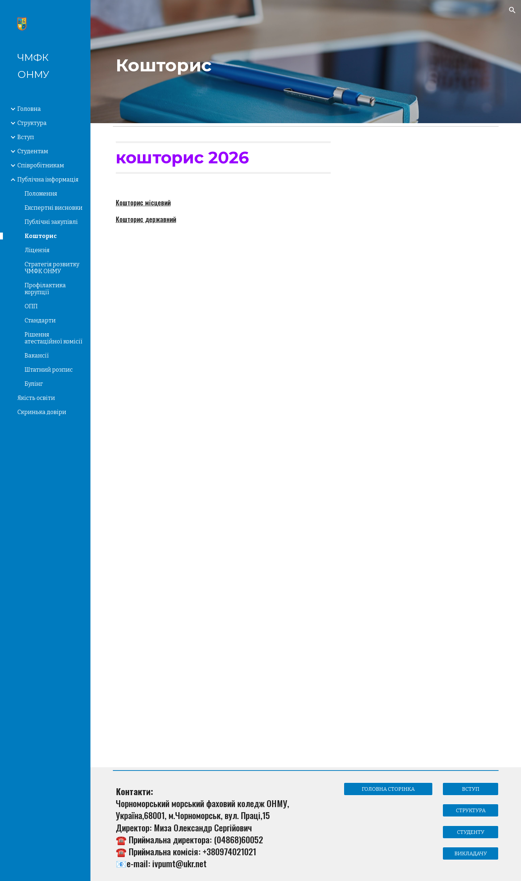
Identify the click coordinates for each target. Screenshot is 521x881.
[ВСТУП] (470, 789)
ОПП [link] (31, 306)
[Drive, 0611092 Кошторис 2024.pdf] (174, 690)
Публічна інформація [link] (48, 179)
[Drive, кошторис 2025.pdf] (174, 351)
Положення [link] (41, 193)
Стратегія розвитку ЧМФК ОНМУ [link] (52, 268)
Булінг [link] (34, 383)
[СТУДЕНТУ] (470, 831)
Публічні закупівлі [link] (51, 221)
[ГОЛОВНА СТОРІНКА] (388, 789)
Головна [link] (29, 108)
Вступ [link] (25, 137)
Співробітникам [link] (40, 165)
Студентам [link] (32, 151)
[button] (512, 10)
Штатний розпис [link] (49, 369)
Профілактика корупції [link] (45, 289)
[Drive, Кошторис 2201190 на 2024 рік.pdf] (306, 528)
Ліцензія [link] (37, 250)
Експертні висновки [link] (53, 207)
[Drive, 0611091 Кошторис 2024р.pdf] (438, 528)
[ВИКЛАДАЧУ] (470, 853)
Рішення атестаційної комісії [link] (53, 338)
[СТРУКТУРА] (470, 810)
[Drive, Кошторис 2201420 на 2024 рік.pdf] (174, 528)
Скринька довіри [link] (41, 412)
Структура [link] (32, 123)
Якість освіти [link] (36, 397)
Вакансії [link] (37, 355)
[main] (306, 61)
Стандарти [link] (40, 320)
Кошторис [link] (41, 236)
